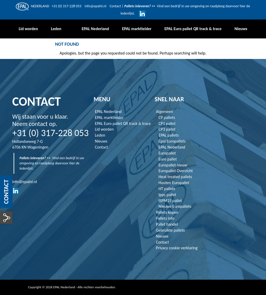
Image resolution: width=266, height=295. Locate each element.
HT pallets (166, 188)
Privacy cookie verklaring (176, 247)
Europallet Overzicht (175, 170)
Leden (100, 135)
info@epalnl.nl (95, 6)
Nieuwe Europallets (174, 206)
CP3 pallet (166, 129)
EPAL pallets (168, 135)
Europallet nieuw (172, 165)
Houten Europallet (173, 182)
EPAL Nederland (108, 111)
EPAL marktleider (109, 117)
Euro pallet (167, 159)
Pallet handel (167, 224)
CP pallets (166, 117)
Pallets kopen (167, 212)
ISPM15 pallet (170, 200)
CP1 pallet (166, 123)
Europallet (167, 153)
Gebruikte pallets (170, 230)
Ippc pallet (167, 194)
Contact (116, 6)
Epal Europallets (171, 141)
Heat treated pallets (175, 176)
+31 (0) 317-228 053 (66, 6)
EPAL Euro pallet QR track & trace (123, 123)
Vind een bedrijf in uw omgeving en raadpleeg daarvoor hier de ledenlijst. (51, 163)
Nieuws (101, 141)
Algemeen (164, 111)
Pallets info (165, 218)
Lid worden (104, 129)
